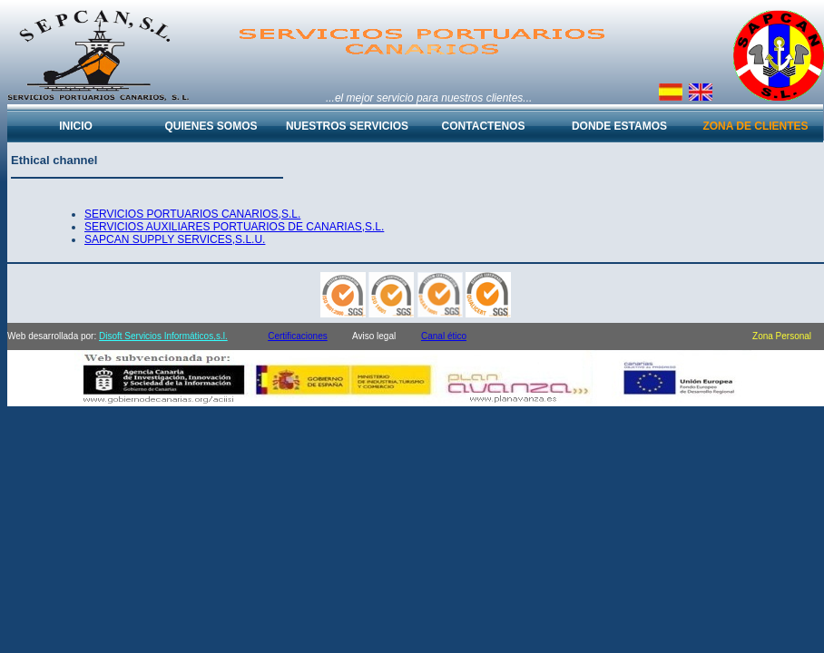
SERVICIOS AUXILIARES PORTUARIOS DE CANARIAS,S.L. (234, 226)
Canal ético (443, 336)
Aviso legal (374, 336)
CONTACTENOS (483, 126)
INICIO (76, 126)
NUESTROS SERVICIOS (347, 126)
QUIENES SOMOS (210, 126)
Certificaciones (298, 336)
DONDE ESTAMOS (619, 126)
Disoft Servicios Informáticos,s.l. (163, 336)
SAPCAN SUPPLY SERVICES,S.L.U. (174, 239)
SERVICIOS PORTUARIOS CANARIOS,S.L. (192, 214)
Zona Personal (781, 336)
